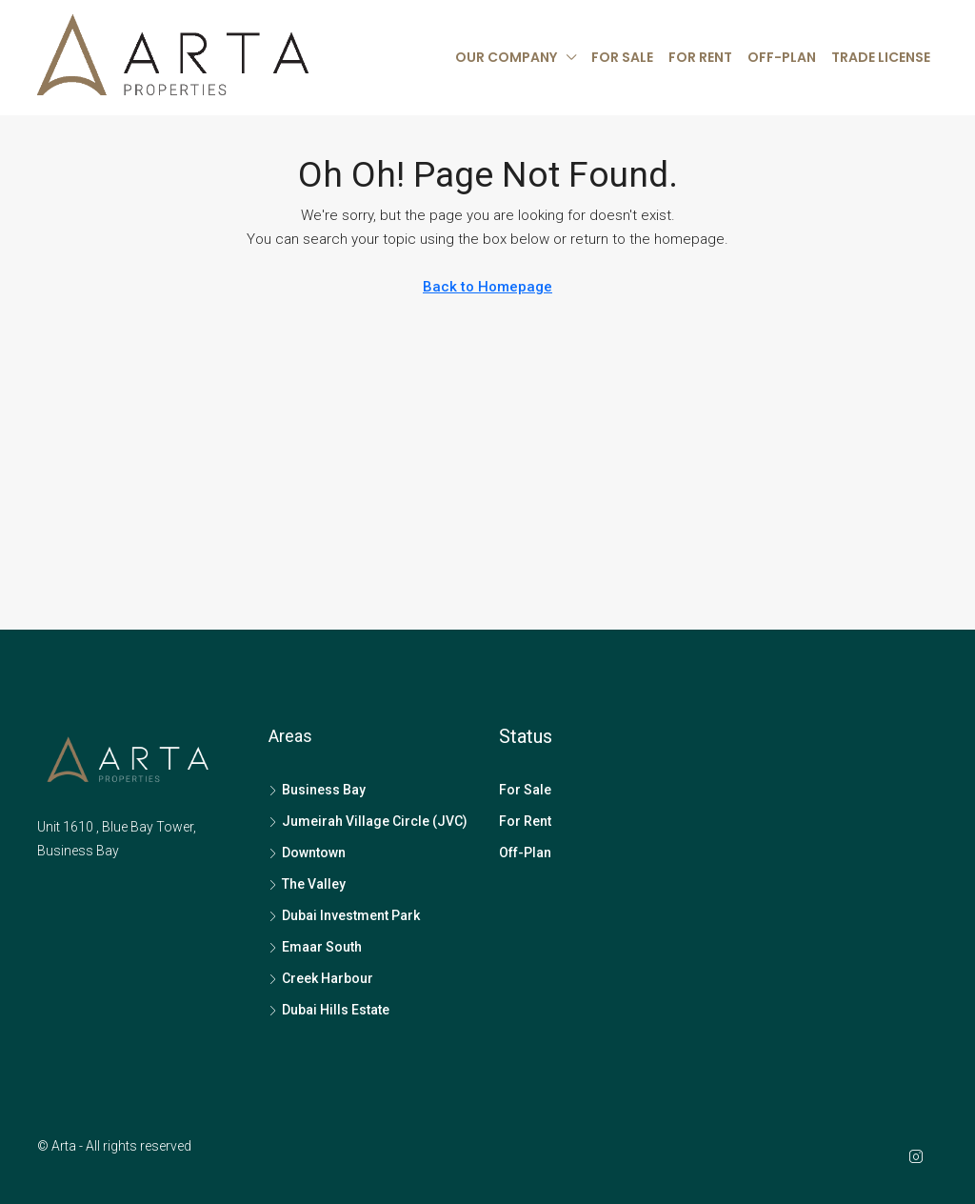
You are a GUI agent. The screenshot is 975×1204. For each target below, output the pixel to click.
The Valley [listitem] (307, 884)
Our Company (506, 57)
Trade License (880, 57)
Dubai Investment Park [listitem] (344, 915)
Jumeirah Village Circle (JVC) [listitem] (368, 821)
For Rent (700, 57)
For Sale (622, 57)
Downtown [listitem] (307, 852)
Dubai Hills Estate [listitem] (329, 1009)
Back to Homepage (487, 286)
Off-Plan (781, 57)
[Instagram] (919, 1157)
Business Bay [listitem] (317, 789)
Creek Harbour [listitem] (321, 978)
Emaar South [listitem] (315, 946)
